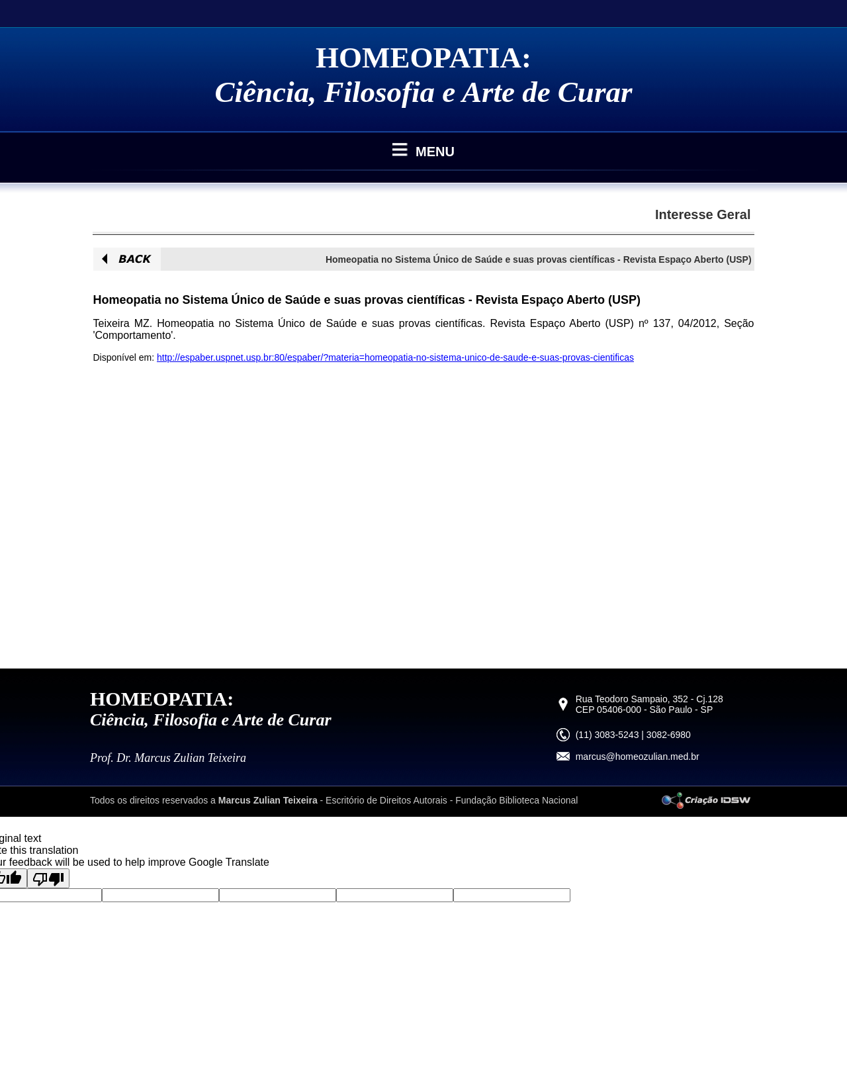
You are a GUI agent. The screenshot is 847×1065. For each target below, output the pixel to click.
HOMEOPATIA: (423, 57)
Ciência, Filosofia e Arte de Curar (424, 92)
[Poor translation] (48, 878)
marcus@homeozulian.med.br (637, 756)
